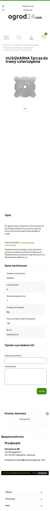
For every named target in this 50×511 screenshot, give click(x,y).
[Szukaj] (19, 37)
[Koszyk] (43, 36)
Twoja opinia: (10, 366)
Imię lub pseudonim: (13, 355)
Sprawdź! (42, 473)
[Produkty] (6, 37)
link (43, 254)
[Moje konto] (31, 37)
